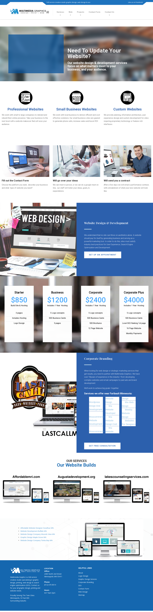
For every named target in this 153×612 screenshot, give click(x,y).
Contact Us (109, 12)
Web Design (83, 592)
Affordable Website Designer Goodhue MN (37, 528)
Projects (80, 12)
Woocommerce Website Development (96, 420)
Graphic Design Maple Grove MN (33, 537)
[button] (103, 255)
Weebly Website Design (127, 413)
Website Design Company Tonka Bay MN (36, 541)
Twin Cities (30, 595)
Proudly (13, 595)
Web (70, 12)
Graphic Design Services (87, 579)
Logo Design (83, 576)
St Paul (23, 598)
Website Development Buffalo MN (33, 531)
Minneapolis (14, 598)
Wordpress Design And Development (95, 406)
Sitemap (81, 595)
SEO (80, 585)
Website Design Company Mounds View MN (37, 534)
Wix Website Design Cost (111, 421)
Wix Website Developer (110, 410)
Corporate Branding (86, 582)
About (80, 573)
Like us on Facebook (135, 2)
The (24, 595)
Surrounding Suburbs (18, 601)
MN (27, 598)
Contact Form (94, 12)
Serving (19, 595)
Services (60, 12)
